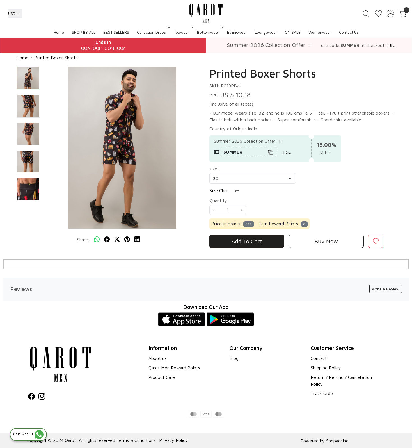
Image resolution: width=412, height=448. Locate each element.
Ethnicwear (237, 32)
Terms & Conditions (135, 440)
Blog (234, 358)
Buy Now (326, 241)
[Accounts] (390, 13)
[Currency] (15, 13)
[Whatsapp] (97, 239)
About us (157, 358)
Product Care (161, 377)
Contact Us (349, 32)
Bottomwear (209, 32)
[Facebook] (31, 397)
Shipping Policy (326, 367)
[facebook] (107, 239)
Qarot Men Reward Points (174, 367)
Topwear (183, 32)
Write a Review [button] (385, 288)
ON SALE (293, 32)
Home (59, 32)
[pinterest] (127, 239)
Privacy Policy (173, 440)
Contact (319, 358)
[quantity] (227, 210)
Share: (83, 239)
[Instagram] (41, 397)
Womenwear (319, 32)
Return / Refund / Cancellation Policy (341, 380)
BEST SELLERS (116, 32)
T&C (391, 45)
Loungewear (266, 32)
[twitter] (117, 239)
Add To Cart (247, 241)
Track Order (323, 393)
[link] (366, 13)
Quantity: (219, 200)
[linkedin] (137, 239)
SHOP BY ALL (83, 32)
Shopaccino (337, 440)
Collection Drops (153, 32)
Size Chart (226, 190)
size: (214, 168)
